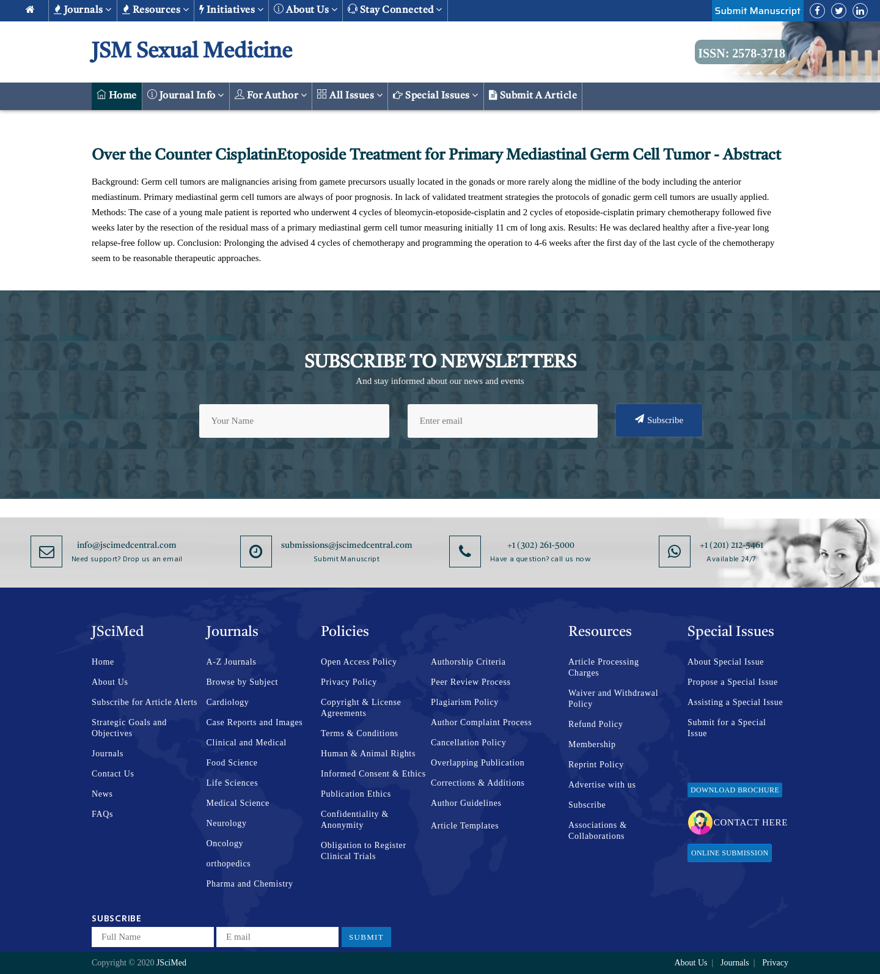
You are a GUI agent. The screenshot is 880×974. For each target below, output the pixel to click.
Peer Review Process (471, 682)
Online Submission (729, 853)
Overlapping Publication (477, 762)
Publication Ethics (356, 794)
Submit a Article (533, 95)
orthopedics (229, 863)
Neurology (227, 823)
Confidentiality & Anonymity (355, 820)
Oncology (225, 843)
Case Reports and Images (255, 722)
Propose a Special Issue (733, 682)
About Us (110, 682)
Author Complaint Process (481, 722)
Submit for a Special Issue (727, 728)
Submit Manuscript (758, 10)
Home (117, 95)
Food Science (232, 762)
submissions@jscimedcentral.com (347, 545)
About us (305, 9)
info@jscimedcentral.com (127, 545)
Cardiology (228, 702)
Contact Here (738, 822)
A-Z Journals (232, 661)
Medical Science (238, 803)
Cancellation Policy (468, 742)
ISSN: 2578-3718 (741, 53)
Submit (366, 937)
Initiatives (231, 9)
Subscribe (659, 419)
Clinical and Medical (247, 742)
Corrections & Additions (478, 783)
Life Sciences (232, 783)
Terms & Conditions (359, 733)
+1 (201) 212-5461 (731, 545)
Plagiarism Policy (465, 702)
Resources (155, 9)
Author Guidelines (466, 803)
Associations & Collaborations (597, 831)
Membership (592, 744)
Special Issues (436, 95)
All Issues (350, 95)
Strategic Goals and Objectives (129, 728)
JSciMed (171, 962)
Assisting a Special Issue (735, 702)
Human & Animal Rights (368, 753)
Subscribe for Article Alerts (144, 702)
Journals (83, 9)
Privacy (775, 962)
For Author (271, 95)
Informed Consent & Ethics (373, 773)
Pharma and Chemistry (250, 883)
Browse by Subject (243, 682)
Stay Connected (395, 9)
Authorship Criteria (468, 661)
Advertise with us (602, 784)
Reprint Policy (596, 764)
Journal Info (185, 95)
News (102, 794)
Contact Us (113, 773)
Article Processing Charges (603, 667)
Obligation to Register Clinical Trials (363, 851)
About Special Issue (726, 661)
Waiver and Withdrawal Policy (613, 698)
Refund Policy (595, 724)
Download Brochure (735, 790)
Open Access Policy (359, 661)
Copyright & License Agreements (361, 708)
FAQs (102, 814)
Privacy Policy (349, 682)
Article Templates (465, 825)
